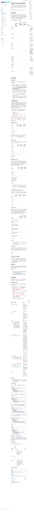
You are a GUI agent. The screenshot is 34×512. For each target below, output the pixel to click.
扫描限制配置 (20, 272)
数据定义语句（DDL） (4, 21)
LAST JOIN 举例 (31, 19)
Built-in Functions (3, 18)
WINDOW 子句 (30, 7)
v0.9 (2, 45)
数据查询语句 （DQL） (4, 19)
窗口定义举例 (31, 16)
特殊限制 (30, 15)
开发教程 (2, 9)
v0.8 (2, 44)
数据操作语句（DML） (4, 20)
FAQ (1, 31)
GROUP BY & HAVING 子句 (30, 9)
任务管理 (2, 23)
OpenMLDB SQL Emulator (3, 35)
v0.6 (2, 42)
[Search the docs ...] (5, 5)
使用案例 (2, 10)
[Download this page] (26, 0)
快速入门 (2, 8)
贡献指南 (2, 30)
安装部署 (2, 11)
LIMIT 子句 (30, 6)
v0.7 (2, 43)
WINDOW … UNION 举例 (31, 17)
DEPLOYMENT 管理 (4, 22)
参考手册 (2, 29)
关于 (1, 7)
